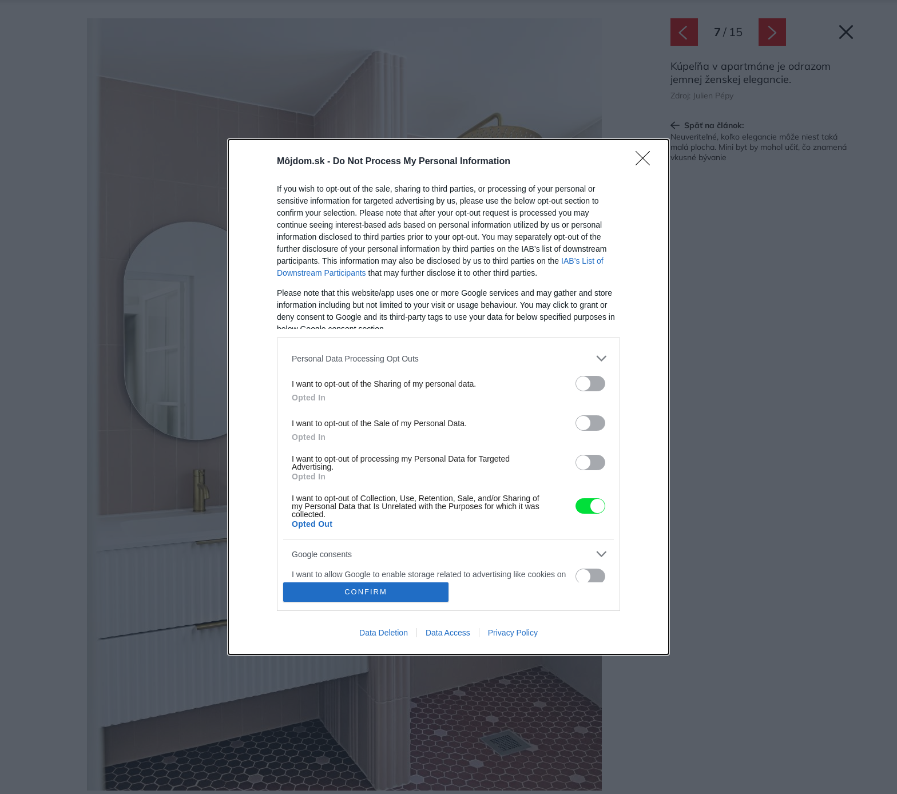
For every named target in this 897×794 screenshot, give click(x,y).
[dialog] (448, 397)
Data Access (448, 632)
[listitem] (448, 358)
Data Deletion (383, 632)
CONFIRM (365, 591)
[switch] (590, 383)
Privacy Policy (513, 632)
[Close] (646, 162)
